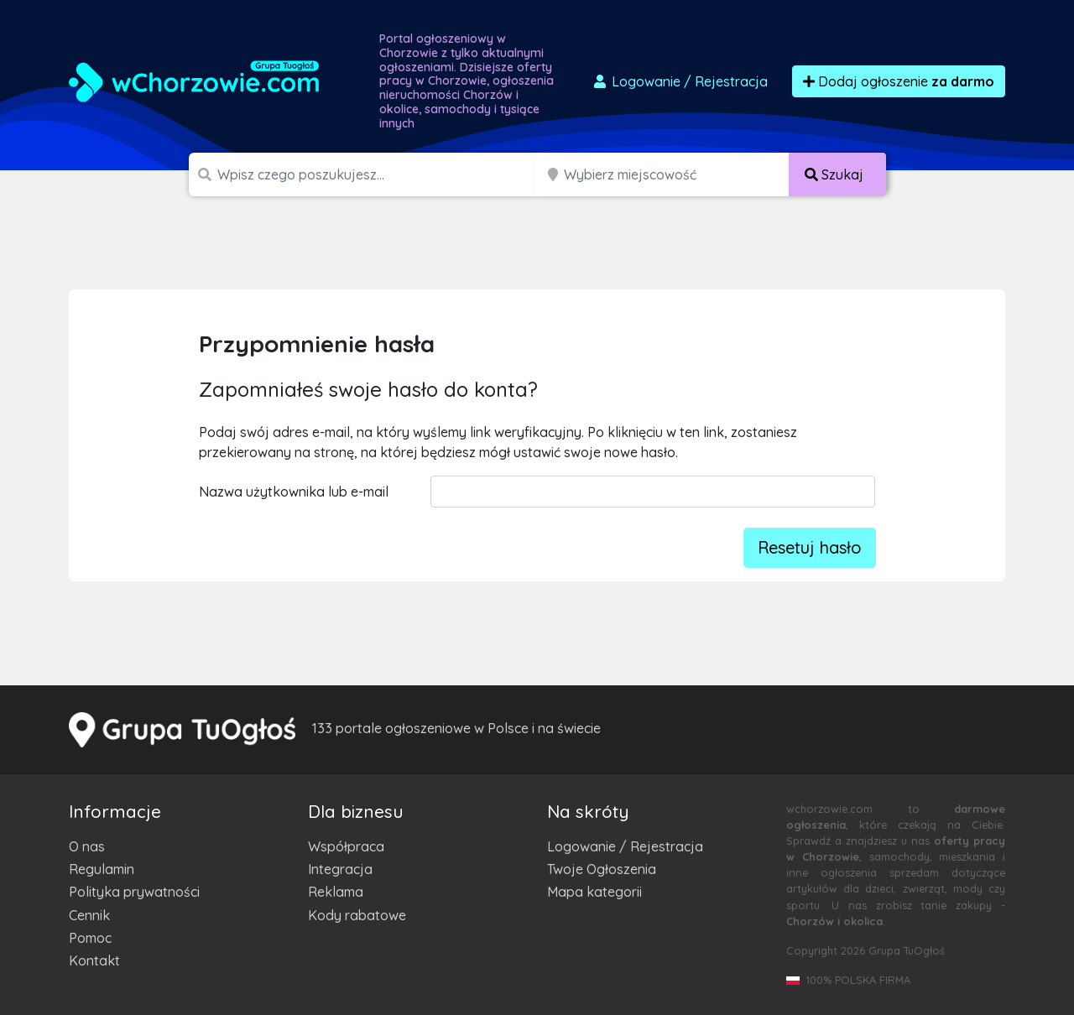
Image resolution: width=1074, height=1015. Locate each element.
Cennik (89, 915)
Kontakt (94, 960)
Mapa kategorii (594, 891)
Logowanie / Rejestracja (625, 846)
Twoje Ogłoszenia (601, 869)
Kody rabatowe (357, 915)
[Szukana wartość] (378, 174)
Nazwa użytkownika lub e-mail (293, 491)
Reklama (335, 891)
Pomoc (90, 937)
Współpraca (346, 846)
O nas (87, 846)
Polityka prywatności (134, 891)
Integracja (340, 869)
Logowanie (680, 81)
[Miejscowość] (677, 174)
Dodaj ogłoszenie (898, 81)
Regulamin (101, 869)
